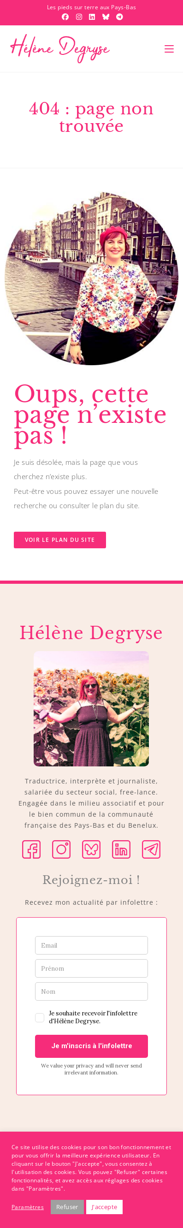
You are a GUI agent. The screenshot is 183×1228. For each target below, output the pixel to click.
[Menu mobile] (169, 49)
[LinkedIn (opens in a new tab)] (93, 16)
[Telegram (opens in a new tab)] (118, 16)
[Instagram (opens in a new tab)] (80, 16)
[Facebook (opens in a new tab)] (66, 16)
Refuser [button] (67, 1207)
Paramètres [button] (28, 1207)
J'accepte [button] (105, 1207)
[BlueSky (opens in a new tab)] (107, 16)
